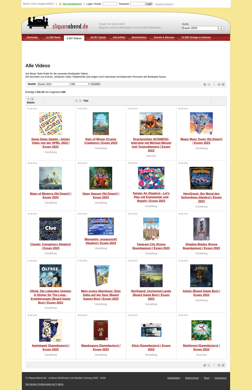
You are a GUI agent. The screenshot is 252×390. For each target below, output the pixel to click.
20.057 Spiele (98, 37)
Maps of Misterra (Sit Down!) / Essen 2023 (50, 195)
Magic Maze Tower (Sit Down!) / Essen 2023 (201, 141)
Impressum (221, 378)
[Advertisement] (126, 52)
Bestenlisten (139, 37)
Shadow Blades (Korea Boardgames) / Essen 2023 (201, 246)
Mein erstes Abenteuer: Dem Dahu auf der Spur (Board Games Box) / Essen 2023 (101, 294)
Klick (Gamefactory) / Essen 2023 (151, 347)
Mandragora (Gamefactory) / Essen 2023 (100, 347)
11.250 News (53, 37)
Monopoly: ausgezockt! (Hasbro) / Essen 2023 (101, 241)
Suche (185, 24)
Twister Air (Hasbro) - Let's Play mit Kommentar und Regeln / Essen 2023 (151, 197)
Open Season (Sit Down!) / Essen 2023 (100, 195)
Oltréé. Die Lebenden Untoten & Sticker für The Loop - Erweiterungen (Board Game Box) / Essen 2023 (50, 296)
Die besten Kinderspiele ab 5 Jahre (44, 384)
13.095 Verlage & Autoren (196, 37)
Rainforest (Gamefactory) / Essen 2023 (201, 347)
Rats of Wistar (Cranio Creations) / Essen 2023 (100, 141)
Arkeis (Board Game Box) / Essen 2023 (201, 293)
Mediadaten (173, 378)
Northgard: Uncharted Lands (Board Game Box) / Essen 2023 (151, 294)
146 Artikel (119, 37)
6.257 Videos (74, 38)
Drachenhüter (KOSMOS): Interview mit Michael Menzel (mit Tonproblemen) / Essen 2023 (151, 145)
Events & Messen (164, 37)
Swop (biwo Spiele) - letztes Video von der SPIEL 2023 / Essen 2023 (50, 143)
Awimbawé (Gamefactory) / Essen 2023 (50, 347)
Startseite (32, 37)
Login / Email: (93, 3)
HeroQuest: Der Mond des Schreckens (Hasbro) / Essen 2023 (201, 197)
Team (207, 378)
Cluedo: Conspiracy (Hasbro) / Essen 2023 (50, 246)
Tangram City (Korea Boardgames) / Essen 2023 (151, 246)
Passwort (124, 3)
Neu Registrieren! (72, 3)
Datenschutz (192, 378)
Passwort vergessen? (164, 4)
